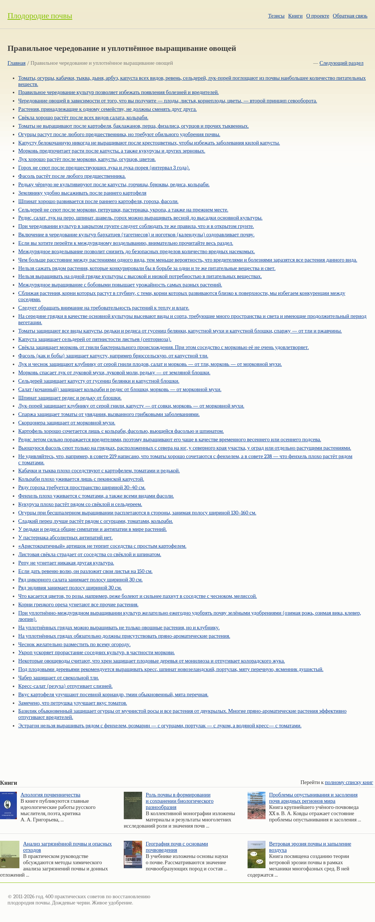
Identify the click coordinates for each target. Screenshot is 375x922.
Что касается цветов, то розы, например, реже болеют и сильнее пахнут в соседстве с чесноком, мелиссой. (137, 596)
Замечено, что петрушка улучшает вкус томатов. (72, 703)
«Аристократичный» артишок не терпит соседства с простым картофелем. (102, 546)
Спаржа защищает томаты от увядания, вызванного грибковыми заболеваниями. (109, 414)
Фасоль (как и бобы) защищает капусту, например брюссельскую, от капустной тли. (113, 356)
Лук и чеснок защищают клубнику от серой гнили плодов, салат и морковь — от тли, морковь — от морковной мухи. (150, 364)
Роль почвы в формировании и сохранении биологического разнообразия (180, 801)
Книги (295, 16)
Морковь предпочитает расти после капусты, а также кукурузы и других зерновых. (111, 151)
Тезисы (276, 16)
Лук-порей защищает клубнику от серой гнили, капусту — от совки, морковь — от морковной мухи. (131, 406)
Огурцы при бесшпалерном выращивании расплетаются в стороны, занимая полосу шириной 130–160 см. (137, 513)
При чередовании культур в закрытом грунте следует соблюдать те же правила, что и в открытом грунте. (136, 226)
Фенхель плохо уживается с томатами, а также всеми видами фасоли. (96, 496)
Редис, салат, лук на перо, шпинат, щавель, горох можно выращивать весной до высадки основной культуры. (140, 218)
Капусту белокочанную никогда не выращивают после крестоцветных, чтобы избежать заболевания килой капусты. (149, 143)
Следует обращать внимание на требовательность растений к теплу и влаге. (103, 308)
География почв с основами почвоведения (177, 847)
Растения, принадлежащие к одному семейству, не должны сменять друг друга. (107, 109)
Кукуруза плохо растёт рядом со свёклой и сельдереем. (80, 504)
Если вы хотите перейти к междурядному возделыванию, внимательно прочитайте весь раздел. (125, 243)
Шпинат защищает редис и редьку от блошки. (70, 398)
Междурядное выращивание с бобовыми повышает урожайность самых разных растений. (120, 285)
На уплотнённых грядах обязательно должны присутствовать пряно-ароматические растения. (124, 636)
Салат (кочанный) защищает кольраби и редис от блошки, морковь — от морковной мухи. (120, 389)
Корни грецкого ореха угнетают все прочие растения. (78, 604)
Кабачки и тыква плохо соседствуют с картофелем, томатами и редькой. (99, 471)
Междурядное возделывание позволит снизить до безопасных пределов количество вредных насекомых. (136, 251)
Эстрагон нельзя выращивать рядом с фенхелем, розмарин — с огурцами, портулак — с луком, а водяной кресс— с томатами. (159, 726)
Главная (16, 63)
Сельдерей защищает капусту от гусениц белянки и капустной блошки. (98, 381)
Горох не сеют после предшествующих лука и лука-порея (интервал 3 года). (104, 168)
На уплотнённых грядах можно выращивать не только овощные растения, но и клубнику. (119, 628)
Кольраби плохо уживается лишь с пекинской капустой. (81, 479)
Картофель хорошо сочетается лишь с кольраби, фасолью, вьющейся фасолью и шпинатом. (121, 431)
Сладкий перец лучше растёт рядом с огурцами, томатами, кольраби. (95, 521)
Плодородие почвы (39, 15)
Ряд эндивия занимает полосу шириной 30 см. (70, 588)
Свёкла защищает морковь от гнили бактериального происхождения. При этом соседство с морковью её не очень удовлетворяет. (163, 347)
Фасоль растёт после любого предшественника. (72, 176)
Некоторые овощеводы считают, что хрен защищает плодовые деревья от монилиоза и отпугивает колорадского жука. (151, 661)
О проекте (317, 16)
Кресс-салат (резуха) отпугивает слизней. (65, 686)
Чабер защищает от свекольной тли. (58, 678)
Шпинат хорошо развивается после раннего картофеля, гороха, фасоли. (98, 201)
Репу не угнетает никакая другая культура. (66, 563)
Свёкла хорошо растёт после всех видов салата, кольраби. (83, 118)
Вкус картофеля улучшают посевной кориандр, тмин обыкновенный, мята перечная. (113, 695)
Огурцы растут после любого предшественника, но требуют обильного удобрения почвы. (119, 134)
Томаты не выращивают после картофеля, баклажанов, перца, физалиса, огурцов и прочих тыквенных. (133, 126)
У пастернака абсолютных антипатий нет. (65, 538)
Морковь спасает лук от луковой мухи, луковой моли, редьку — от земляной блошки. (114, 373)
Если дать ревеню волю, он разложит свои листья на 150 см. (85, 571)
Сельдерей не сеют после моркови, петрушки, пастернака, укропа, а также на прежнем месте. (123, 210)
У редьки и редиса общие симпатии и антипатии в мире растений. (92, 529)
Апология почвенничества (50, 795)
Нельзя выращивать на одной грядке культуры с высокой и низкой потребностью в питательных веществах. (140, 276)
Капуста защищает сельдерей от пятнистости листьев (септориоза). (94, 339)
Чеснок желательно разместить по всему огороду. (74, 644)
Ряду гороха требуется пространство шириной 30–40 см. (81, 487)
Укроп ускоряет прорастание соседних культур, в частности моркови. (96, 652)
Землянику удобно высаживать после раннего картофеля (82, 193)
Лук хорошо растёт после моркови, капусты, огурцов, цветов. (87, 159)
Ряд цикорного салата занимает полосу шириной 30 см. (80, 580)
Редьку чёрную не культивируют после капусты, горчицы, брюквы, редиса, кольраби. (114, 184)
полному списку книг (349, 782)
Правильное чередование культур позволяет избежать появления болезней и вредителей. (118, 92)
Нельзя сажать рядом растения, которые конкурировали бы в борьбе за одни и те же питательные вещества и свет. (147, 268)
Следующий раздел (342, 63)
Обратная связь (350, 16)
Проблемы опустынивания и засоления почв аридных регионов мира (313, 798)
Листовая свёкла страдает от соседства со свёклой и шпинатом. (89, 554)
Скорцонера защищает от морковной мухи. (66, 423)
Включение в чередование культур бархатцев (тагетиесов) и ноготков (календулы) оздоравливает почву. (136, 235)
